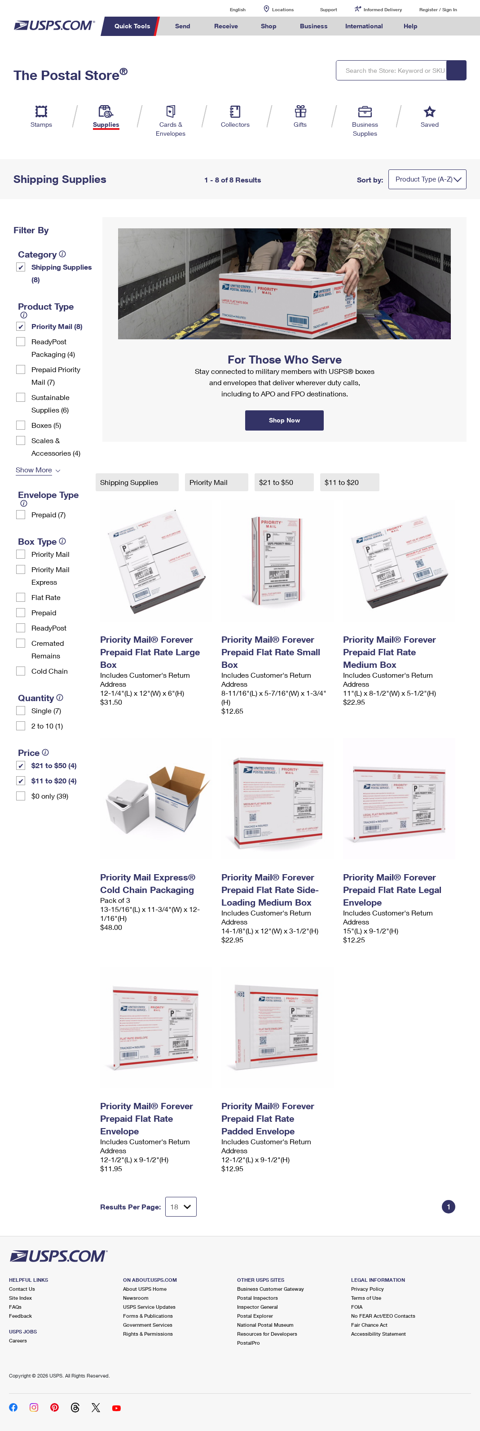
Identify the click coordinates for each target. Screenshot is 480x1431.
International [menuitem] (364, 26)
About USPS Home (145, 1289)
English (228, 9)
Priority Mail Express (50, 575)
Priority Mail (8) (57, 326)
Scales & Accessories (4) (55, 446)
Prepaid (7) (48, 514)
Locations (283, 9)
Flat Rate (46, 597)
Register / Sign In (438, 9)
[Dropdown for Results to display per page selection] (181, 1207)
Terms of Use (366, 1298)
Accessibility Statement (378, 1334)
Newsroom (136, 1298)
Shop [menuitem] (269, 26)
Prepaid (43, 612)
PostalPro (248, 1343)
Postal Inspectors (257, 1298)
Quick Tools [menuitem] (132, 26)
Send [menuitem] (182, 26)
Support (328, 9)
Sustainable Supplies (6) (50, 403)
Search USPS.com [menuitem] (441, 26)
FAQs (15, 1307)
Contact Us (22, 1289)
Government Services (147, 1325)
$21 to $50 (277, 482)
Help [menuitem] (411, 26)
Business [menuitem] (314, 26)
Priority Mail (50, 554)
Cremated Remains (47, 649)
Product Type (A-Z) (424, 179)
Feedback (20, 1316)
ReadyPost (48, 627)
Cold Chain (49, 671)
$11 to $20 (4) (54, 780)
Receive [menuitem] (226, 26)
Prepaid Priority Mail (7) (55, 375)
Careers (18, 1340)
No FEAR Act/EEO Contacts (383, 1316)
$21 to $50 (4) (54, 765)
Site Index (20, 1298)
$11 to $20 (343, 482)
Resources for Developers (267, 1334)
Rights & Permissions (148, 1334)
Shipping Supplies (130, 482)
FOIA (356, 1307)
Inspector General (257, 1307)
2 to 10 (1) (47, 725)
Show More (34, 469)
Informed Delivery (383, 9)
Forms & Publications (148, 1316)
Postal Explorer (255, 1316)
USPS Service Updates (149, 1307)
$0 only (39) (49, 795)
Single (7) (46, 710)
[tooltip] (62, 254)
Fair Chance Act (369, 1325)
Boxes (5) (46, 425)
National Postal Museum (265, 1325)
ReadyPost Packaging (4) (53, 347)
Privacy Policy (367, 1289)
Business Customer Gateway (270, 1289)
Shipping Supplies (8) (61, 273)
